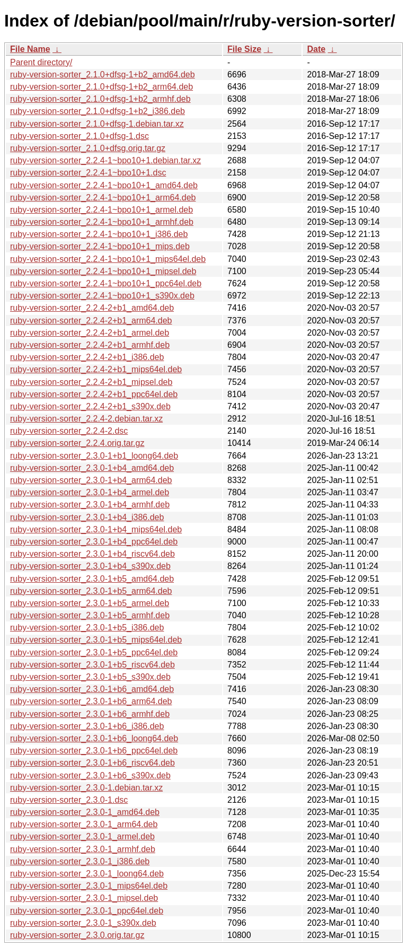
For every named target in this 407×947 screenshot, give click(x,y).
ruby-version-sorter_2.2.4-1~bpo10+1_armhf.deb (101, 221)
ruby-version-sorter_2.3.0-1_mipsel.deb (84, 897)
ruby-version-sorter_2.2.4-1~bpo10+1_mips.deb (100, 246)
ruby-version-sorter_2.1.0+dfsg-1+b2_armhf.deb (100, 98)
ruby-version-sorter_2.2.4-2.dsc (69, 430)
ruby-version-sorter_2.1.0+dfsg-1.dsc (79, 136)
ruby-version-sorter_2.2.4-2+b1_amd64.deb (92, 307)
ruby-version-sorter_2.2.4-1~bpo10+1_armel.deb (101, 209)
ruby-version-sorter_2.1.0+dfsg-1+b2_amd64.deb (102, 74)
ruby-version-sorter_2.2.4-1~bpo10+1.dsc (88, 172)
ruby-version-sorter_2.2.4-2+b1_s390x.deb (90, 406)
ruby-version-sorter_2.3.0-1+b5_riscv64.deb (92, 664)
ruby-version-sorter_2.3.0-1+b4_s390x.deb (90, 566)
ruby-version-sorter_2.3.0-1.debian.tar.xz (86, 787)
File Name (30, 49)
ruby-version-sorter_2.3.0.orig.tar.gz (77, 935)
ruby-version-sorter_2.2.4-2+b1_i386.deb (87, 357)
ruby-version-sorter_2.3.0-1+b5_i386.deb (87, 627)
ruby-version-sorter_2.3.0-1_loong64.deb (87, 873)
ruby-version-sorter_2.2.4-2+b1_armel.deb (89, 332)
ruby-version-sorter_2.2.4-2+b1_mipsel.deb (91, 382)
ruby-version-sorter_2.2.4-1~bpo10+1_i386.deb (99, 234)
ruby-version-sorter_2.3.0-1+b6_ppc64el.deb (94, 750)
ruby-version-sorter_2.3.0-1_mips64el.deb (88, 885)
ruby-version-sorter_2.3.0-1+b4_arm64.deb (91, 480)
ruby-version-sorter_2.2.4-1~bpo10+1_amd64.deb (104, 185)
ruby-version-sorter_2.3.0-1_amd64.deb (85, 812)
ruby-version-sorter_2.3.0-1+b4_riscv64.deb (92, 553)
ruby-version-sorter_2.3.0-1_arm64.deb (83, 824)
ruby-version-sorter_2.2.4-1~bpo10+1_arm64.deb (103, 197)
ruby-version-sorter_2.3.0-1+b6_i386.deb (87, 726)
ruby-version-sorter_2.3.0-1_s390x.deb (83, 922)
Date (316, 49)
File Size (244, 49)
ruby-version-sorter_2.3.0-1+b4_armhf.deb (90, 504)
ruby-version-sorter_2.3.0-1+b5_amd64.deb (92, 578)
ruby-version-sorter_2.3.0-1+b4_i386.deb (87, 517)
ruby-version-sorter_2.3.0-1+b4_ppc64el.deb (94, 541)
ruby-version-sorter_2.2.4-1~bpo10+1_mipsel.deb (103, 271)
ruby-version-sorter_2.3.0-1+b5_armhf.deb (90, 615)
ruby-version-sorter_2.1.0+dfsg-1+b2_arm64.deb (101, 86)
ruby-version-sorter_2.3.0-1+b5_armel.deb (89, 603)
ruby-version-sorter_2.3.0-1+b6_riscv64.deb (92, 762)
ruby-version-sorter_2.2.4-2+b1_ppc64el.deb (94, 394)
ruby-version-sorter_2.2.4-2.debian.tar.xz (86, 418)
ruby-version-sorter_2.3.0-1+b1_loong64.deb (94, 455)
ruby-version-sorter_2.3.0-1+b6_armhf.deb (90, 713)
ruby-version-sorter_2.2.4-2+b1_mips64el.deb (96, 369)
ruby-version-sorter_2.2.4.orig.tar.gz (77, 443)
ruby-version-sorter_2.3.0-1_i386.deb (79, 861)
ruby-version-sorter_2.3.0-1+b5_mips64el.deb (96, 639)
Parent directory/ (41, 62)
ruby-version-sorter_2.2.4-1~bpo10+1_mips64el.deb (108, 259)
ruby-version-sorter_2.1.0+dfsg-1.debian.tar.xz (97, 123)
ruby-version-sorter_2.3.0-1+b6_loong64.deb (94, 738)
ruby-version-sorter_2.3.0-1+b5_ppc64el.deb (94, 652)
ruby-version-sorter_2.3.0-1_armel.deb (82, 836)
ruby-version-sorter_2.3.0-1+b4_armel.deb (89, 492)
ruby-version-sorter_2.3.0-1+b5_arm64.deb (91, 590)
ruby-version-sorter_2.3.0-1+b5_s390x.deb (90, 676)
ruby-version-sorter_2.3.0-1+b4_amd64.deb (92, 467)
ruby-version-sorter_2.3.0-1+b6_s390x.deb (90, 775)
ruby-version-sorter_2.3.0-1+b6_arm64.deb (91, 701)
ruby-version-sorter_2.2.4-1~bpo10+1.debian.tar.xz (105, 160)
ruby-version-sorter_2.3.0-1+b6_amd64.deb (92, 689)
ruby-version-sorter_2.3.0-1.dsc (69, 799)
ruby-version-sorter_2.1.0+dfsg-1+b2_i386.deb (97, 111)
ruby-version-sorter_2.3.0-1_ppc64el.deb (86, 910)
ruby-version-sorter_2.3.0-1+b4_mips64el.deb (96, 529)
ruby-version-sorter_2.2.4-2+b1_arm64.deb (91, 320)
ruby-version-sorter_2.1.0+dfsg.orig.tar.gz (87, 148)
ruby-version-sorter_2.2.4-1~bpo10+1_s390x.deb (102, 295)
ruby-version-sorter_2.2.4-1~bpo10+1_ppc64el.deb (105, 283)
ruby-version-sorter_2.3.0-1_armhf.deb (82, 849)
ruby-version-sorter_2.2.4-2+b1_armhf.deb (90, 344)
